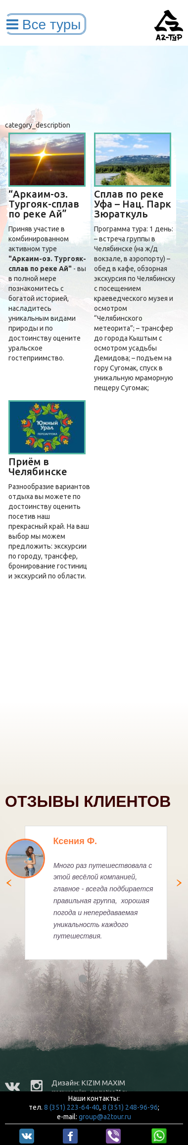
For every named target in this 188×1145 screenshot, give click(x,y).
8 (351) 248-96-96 (130, 1107)
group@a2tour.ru (105, 1117)
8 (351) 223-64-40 (71, 1107)
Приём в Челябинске (37, 466)
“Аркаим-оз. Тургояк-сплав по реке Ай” (43, 203)
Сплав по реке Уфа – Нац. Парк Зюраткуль (132, 203)
